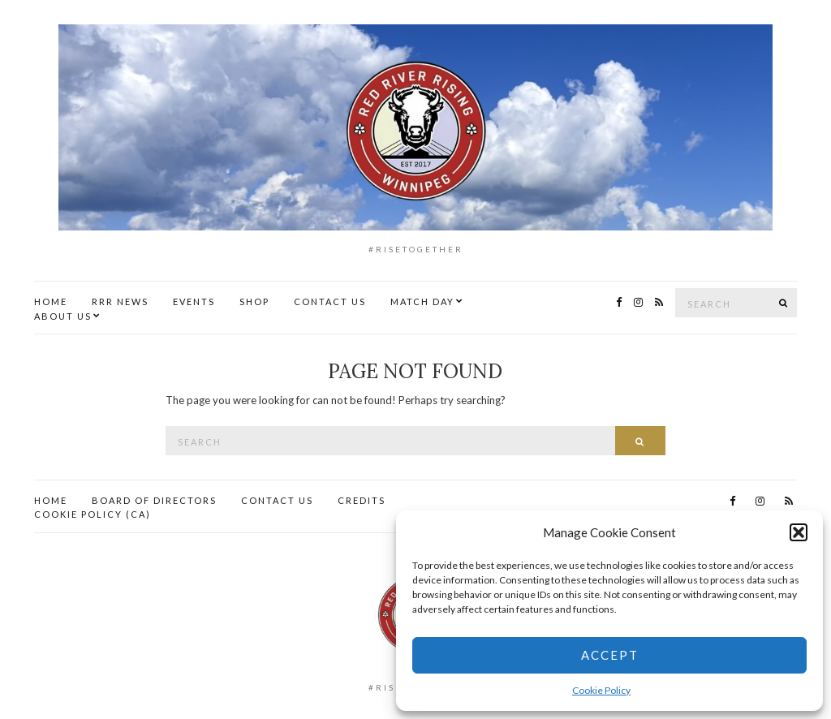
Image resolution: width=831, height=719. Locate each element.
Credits (361, 500)
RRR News (120, 301)
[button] (798, 532)
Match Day (422, 301)
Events (194, 301)
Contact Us (330, 301)
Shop (254, 301)
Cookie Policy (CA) (92, 514)
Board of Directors (154, 500)
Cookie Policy (601, 690)
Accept (610, 655)
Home (50, 301)
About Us (63, 316)
